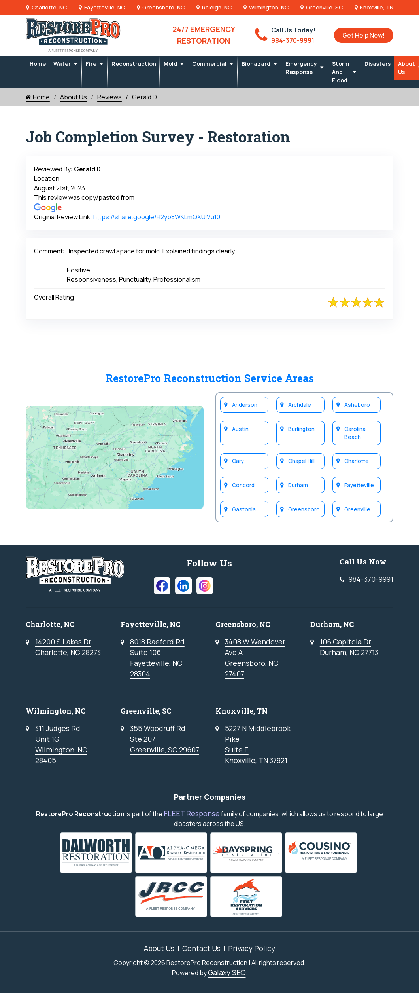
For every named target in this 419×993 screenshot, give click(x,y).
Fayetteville (359, 484)
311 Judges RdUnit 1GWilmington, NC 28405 (61, 744)
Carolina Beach (355, 432)
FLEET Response (192, 813)
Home (38, 63)
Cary (238, 460)
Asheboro (357, 404)
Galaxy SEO (227, 972)
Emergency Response (301, 68)
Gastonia (244, 509)
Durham (298, 484)
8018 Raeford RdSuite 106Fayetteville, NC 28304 (157, 657)
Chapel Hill (302, 460)
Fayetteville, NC (104, 7)
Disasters (377, 63)
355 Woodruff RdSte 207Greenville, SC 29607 (164, 738)
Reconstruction (133, 63)
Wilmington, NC (269, 7)
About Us (73, 97)
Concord (243, 484)
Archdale (300, 404)
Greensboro (304, 509)
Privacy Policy (251, 948)
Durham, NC (332, 624)
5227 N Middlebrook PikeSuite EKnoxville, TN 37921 (258, 744)
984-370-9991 (371, 579)
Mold (170, 63)
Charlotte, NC (49, 7)
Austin (240, 428)
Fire (91, 63)
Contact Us (201, 948)
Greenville (358, 509)
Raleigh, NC (217, 7)
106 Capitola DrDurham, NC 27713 (349, 647)
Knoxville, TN (376, 7)
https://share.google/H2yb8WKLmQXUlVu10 (156, 217)
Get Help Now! (363, 35)
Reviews (109, 97)
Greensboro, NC (163, 7)
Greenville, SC (324, 7)
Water (62, 63)
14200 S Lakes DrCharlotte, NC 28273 (68, 647)
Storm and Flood (340, 72)
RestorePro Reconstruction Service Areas (210, 378)
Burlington (302, 428)
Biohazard (256, 63)
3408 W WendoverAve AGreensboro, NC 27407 (255, 657)
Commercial (209, 63)
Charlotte (357, 460)
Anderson (245, 404)
